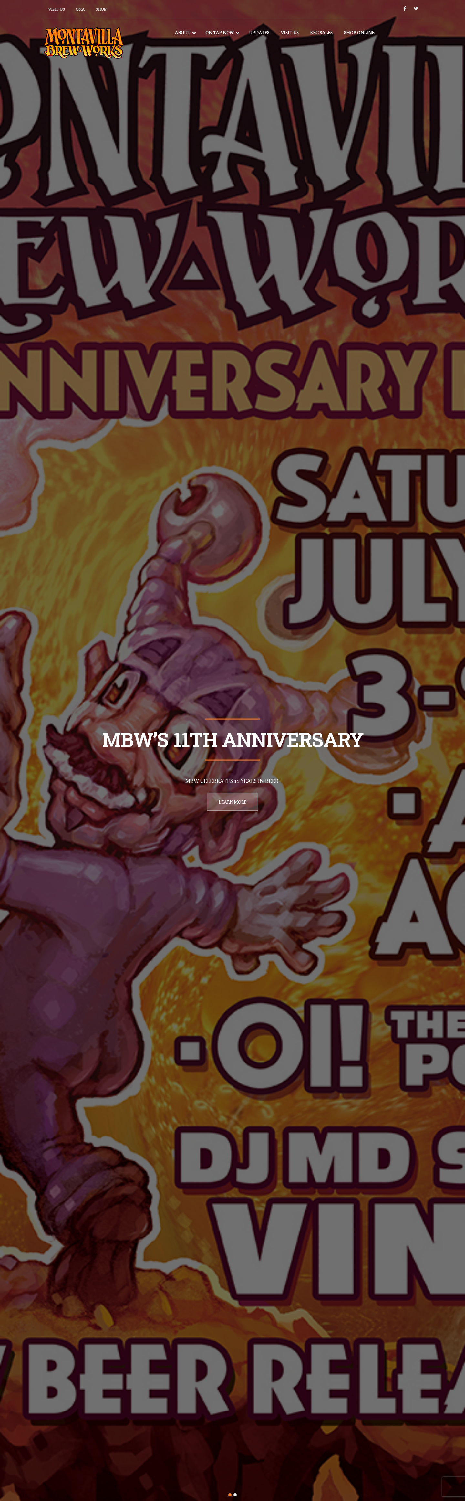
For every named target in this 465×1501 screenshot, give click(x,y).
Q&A (80, 9)
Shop (101, 9)
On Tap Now (219, 32)
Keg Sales (321, 32)
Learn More (232, 801)
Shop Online (359, 32)
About (182, 32)
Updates (259, 32)
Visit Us (56, 9)
